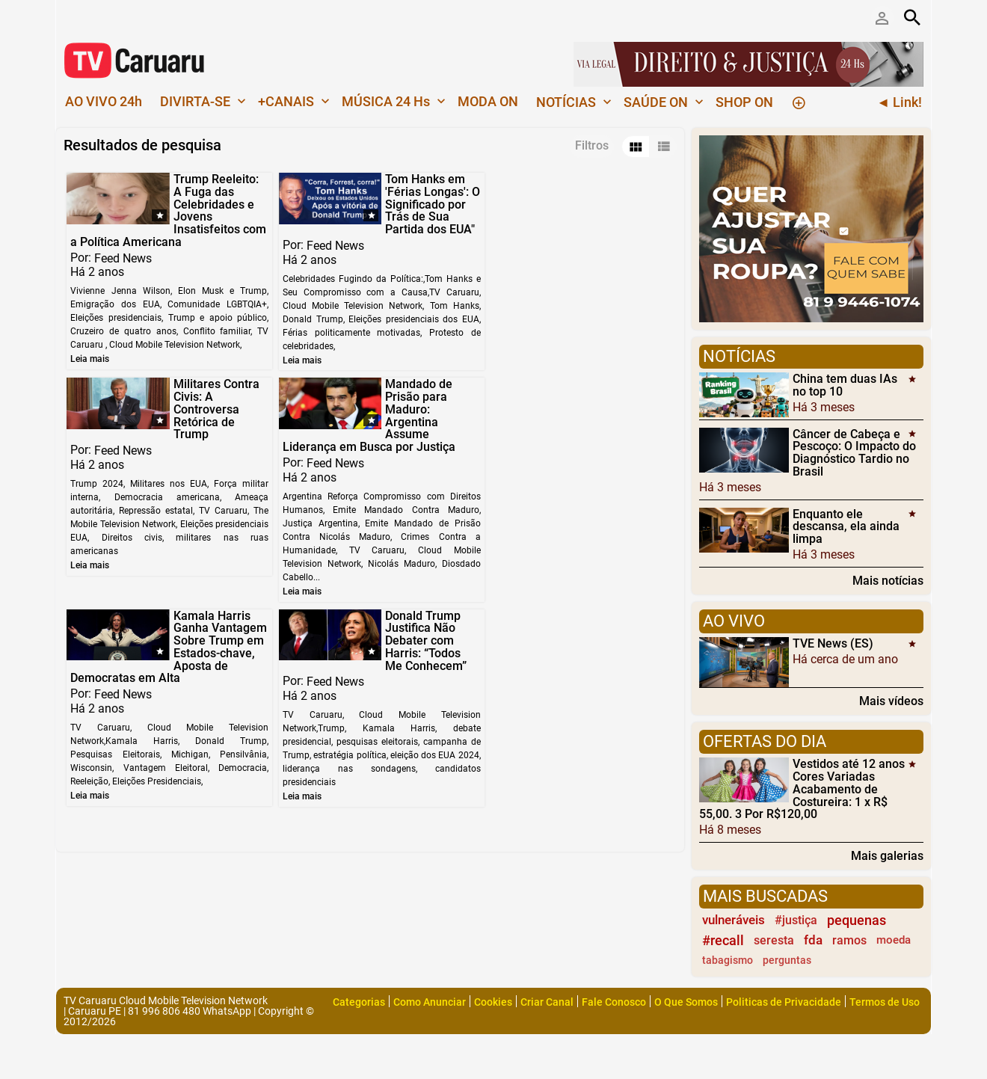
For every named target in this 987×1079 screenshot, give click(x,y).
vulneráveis (733, 919)
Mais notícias (887, 580)
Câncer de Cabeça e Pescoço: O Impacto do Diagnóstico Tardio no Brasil (854, 452)
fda (813, 939)
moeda (893, 940)
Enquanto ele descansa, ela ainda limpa (846, 526)
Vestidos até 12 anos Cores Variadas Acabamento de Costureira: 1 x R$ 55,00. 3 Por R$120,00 (802, 789)
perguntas (787, 960)
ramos (849, 940)
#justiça (796, 920)
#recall (723, 940)
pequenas (856, 920)
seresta (774, 940)
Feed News (123, 257)
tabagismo (727, 960)
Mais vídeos (891, 700)
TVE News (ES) (833, 643)
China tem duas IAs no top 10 (845, 385)
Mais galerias (887, 855)
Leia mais (89, 359)
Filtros (592, 145)
